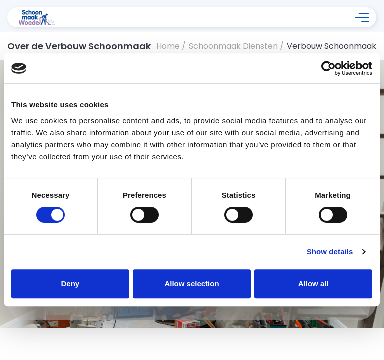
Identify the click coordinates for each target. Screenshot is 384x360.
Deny (70, 284)
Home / (171, 46)
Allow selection (191, 284)
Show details (330, 252)
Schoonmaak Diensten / (236, 46)
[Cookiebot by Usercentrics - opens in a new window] (328, 68)
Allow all (313, 284)
